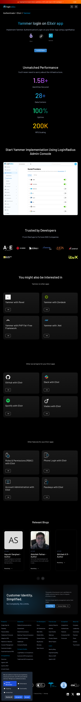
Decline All (9, 697)
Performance (22, 683)
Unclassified (8, 692)
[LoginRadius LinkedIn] (67, 694)
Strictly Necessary (8, 683)
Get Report (60, 2)
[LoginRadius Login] (71, 6)
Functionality (22, 688)
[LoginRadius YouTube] (78, 694)
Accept (27, 697)
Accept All (19, 697)
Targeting (7, 688)
